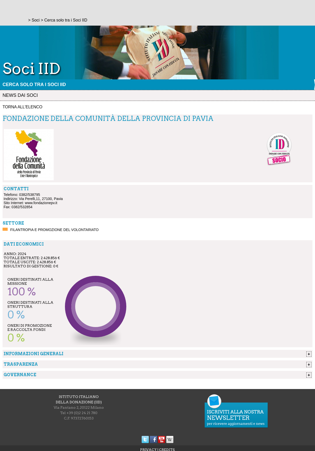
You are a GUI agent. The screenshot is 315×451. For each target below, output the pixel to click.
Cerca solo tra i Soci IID (34, 84)
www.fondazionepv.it (41, 203)
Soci (36, 20)
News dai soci (20, 95)
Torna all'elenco (22, 107)
